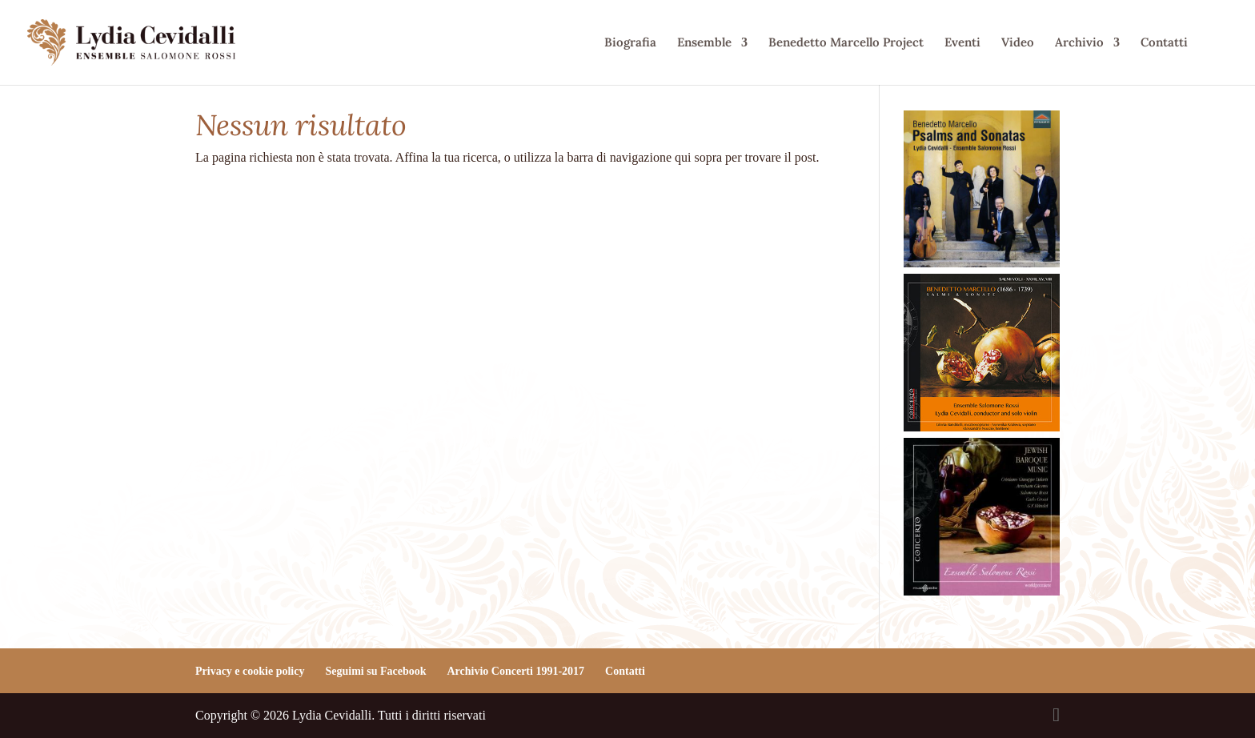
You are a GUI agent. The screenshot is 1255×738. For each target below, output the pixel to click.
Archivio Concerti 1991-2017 (515, 671)
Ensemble (704, 43)
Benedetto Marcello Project (846, 43)
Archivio (1079, 43)
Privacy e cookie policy (249, 671)
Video (1017, 43)
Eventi (962, 43)
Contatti (1164, 43)
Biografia (630, 43)
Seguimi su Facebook (375, 671)
